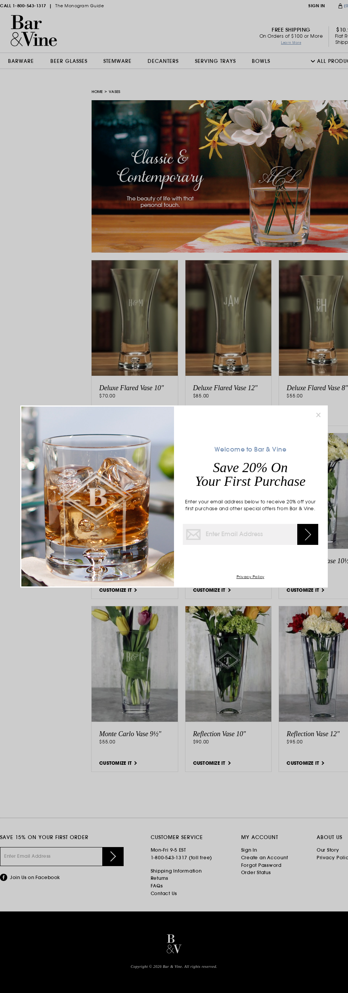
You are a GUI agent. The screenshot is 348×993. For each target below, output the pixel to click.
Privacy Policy (250, 577)
